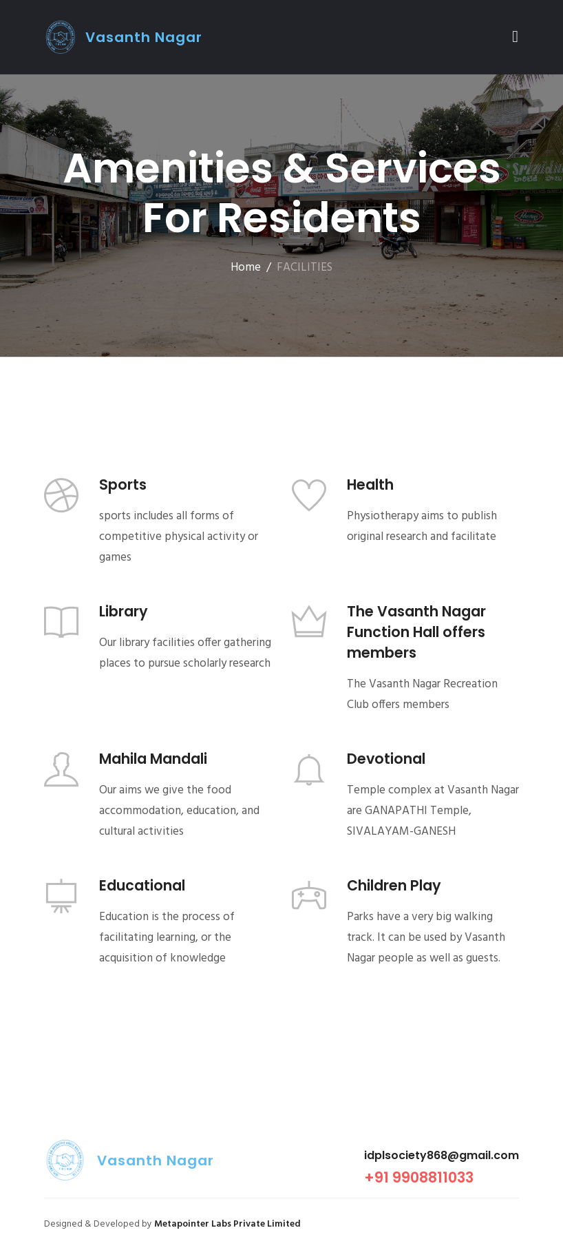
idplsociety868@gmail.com (441, 1155)
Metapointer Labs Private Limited (227, 1224)
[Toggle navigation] (515, 37)
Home (246, 267)
